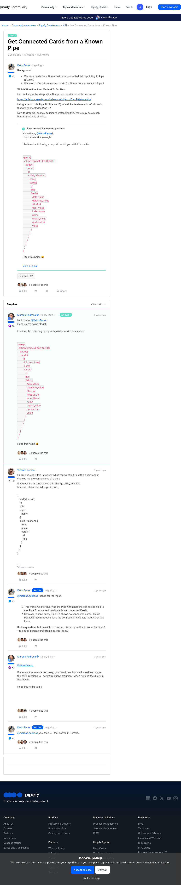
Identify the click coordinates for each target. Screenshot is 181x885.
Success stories (12, 842)
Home (5, 25)
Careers (7, 828)
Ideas (117, 7)
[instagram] (175, 799)
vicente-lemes (25, 470)
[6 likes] (32, 453)
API (65, 25)
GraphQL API (26, 276)
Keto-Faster (24, 65)
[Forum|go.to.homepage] (19, 7)
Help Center (100, 848)
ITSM (96, 833)
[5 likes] (32, 285)
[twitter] (162, 799)
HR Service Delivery (59, 823)
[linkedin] (148, 799)
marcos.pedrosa (26, 314)
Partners (8, 833)
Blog (140, 823)
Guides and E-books (149, 833)
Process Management (105, 823)
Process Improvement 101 (152, 852)
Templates (144, 828)
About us (8, 823)
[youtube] (169, 799)
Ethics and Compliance (16, 847)
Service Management (105, 828)
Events (129, 7)
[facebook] (155, 799)
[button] (169, 7)
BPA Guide (144, 847)
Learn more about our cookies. (153, 862)
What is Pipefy (56, 848)
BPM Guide (144, 842)
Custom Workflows (59, 833)
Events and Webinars (150, 838)
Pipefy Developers (49, 25)
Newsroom (9, 838)
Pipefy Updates (100, 7)
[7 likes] (32, 573)
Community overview (24, 25)
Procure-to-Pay (57, 828)
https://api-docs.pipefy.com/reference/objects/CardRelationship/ (54, 99)
